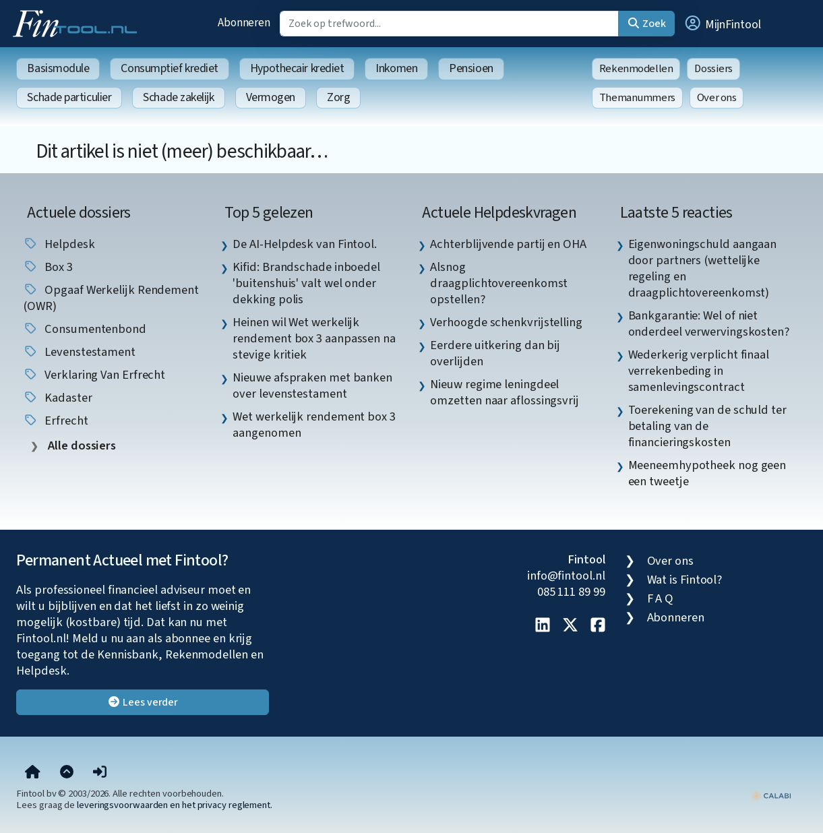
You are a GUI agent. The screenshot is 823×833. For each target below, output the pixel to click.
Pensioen (471, 68)
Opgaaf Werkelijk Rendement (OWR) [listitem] (111, 298)
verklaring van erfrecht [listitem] (94, 374)
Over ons (717, 98)
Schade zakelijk (178, 97)
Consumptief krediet (169, 68)
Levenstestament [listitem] (79, 352)
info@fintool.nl (566, 575)
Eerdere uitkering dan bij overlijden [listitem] (495, 353)
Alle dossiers (80, 445)
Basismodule (58, 68)
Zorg (338, 97)
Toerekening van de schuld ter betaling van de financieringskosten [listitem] (707, 426)
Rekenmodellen (636, 69)
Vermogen (270, 97)
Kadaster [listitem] (57, 397)
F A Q (660, 598)
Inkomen (396, 68)
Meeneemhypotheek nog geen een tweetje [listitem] (707, 473)
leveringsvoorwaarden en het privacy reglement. (174, 805)
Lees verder (142, 702)
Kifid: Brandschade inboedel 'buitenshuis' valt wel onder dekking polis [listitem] (306, 283)
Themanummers (637, 98)
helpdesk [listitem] (58, 244)
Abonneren (244, 22)
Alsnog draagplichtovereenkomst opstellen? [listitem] (499, 283)
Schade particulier (69, 97)
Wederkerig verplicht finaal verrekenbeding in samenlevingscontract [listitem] (699, 371)
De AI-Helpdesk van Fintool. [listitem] (305, 244)
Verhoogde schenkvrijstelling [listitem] (506, 322)
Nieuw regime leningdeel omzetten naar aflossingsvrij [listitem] (504, 392)
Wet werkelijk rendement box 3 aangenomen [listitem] (314, 424)
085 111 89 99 (571, 591)
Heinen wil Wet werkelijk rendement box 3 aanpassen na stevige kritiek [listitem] (314, 338)
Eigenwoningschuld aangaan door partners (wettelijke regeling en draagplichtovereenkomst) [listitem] (702, 268)
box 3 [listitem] (47, 267)
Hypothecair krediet (297, 68)
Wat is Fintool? (685, 579)
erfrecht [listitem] (55, 420)
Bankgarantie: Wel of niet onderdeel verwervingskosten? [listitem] (708, 323)
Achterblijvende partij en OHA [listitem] (508, 244)
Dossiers (713, 69)
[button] (722, 23)
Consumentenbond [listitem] (84, 329)
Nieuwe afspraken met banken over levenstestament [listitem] (312, 385)
